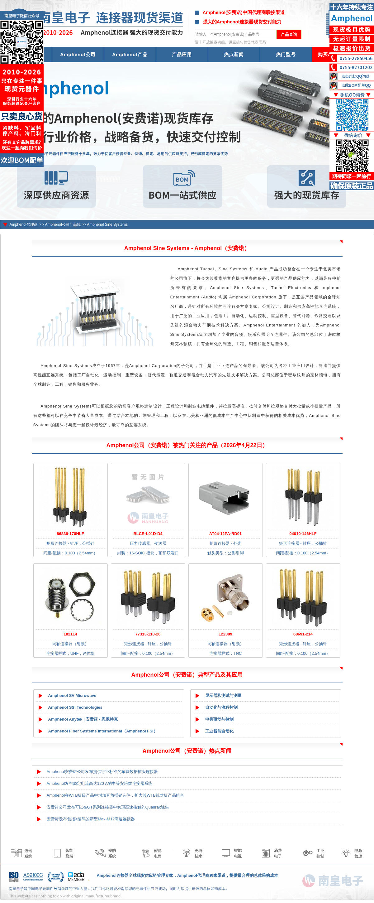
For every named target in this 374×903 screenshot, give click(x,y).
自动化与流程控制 (221, 707)
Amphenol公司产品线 (63, 224)
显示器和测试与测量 (223, 695)
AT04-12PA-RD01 (225, 533)
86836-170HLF (70, 533)
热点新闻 (234, 54)
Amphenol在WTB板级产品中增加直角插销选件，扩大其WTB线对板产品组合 (115, 795)
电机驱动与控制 (219, 719)
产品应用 (182, 54)
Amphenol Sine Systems (107, 224)
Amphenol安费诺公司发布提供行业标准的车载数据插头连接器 (102, 771)
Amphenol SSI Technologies (75, 707)
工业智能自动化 (219, 731)
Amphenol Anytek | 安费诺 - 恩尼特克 (83, 719)
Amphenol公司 (77, 54)
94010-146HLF (302, 533)
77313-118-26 (148, 634)
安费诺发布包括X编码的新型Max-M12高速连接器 (91, 819)
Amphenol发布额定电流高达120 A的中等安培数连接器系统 (100, 783)
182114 (70, 634)
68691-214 (303, 634)
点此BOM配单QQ (356, 85)
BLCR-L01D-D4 (147, 533)
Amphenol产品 (129, 54)
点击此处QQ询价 (355, 76)
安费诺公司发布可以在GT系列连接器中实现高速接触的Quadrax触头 (108, 807)
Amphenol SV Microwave (72, 695)
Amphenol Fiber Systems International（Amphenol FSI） (103, 731)
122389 (225, 634)
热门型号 (286, 54)
